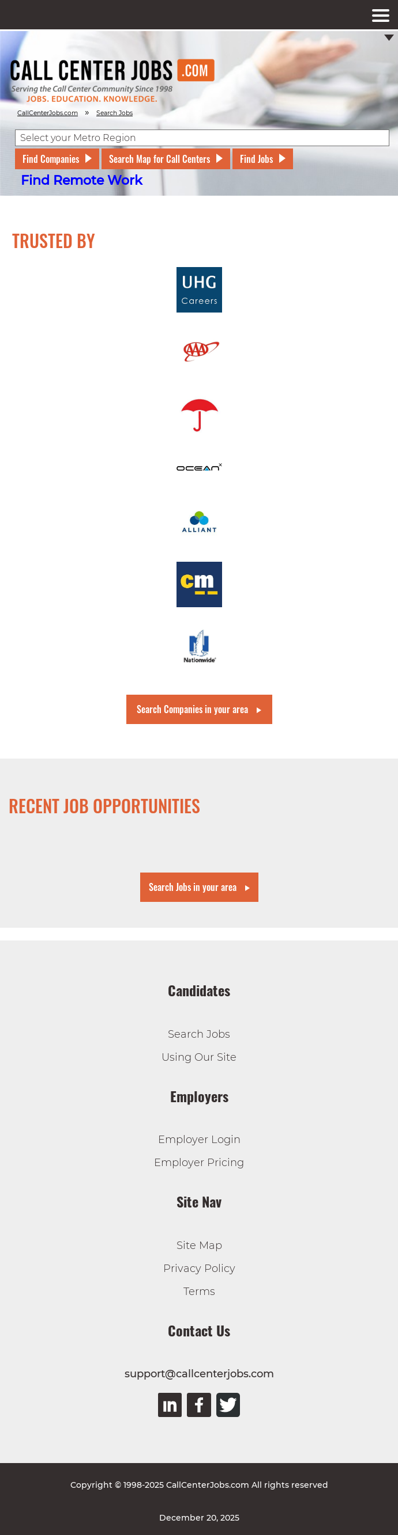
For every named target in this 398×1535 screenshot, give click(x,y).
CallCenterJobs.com (47, 113)
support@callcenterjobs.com (199, 1374)
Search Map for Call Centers (159, 159)
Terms (199, 1291)
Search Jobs (199, 1034)
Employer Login (199, 1139)
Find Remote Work (81, 180)
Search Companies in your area (192, 709)
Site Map (199, 1245)
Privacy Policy (199, 1268)
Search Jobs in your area (192, 887)
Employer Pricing (199, 1162)
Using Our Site (199, 1057)
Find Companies (50, 159)
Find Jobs (256, 159)
